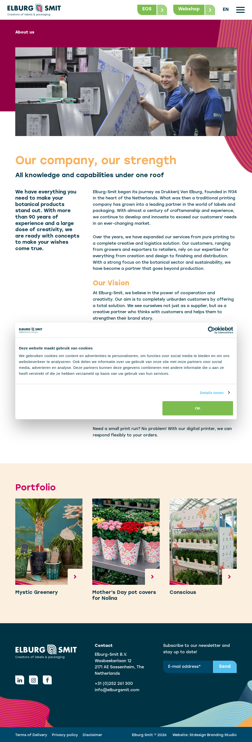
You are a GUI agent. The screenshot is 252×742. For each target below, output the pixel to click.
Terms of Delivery (31, 735)
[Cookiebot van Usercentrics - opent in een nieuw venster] (211, 330)
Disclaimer (92, 735)
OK (198, 408)
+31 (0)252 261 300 (114, 684)
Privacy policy (65, 735)
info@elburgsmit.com (117, 690)
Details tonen (211, 392)
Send (225, 666)
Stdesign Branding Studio (213, 735)
